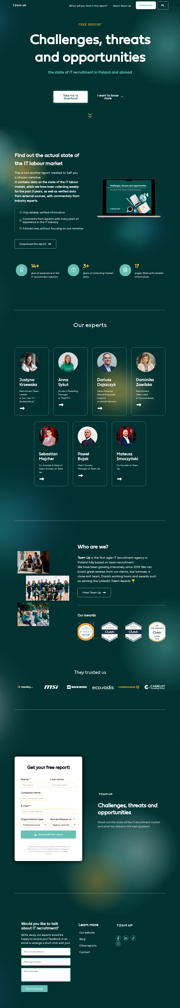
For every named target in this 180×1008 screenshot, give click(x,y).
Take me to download (70, 97)
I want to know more (110, 97)
